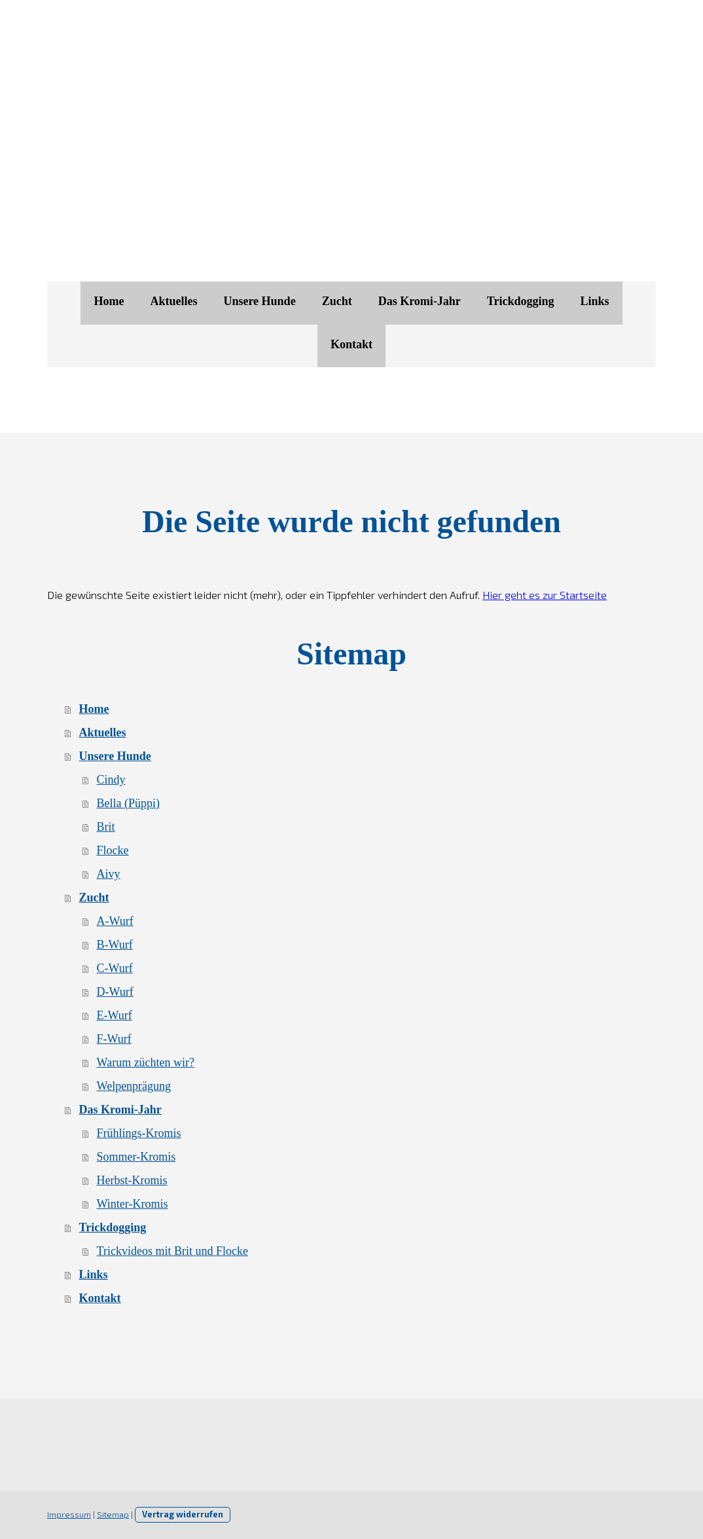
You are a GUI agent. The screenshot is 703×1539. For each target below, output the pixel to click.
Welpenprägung (134, 1086)
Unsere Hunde (259, 301)
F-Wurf (114, 1038)
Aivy (108, 873)
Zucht (337, 301)
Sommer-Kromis (136, 1156)
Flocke (113, 850)
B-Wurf (115, 944)
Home (109, 301)
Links (595, 301)
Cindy (111, 779)
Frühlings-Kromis (139, 1133)
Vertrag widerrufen (182, 1514)
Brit (106, 826)
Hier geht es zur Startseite (544, 594)
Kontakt (351, 344)
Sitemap (113, 1514)
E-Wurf (114, 1015)
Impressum (69, 1514)
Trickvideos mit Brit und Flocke (172, 1251)
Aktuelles (173, 301)
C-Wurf (115, 968)
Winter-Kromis (132, 1203)
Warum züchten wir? (145, 1062)
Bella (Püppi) (128, 803)
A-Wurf (115, 921)
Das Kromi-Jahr (419, 301)
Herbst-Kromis (132, 1180)
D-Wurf (115, 991)
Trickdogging (520, 301)
